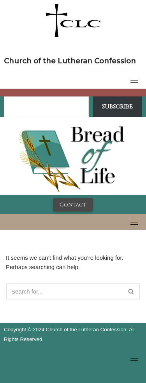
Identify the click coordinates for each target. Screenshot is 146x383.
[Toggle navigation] (134, 80)
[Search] (64, 291)
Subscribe (117, 106)
